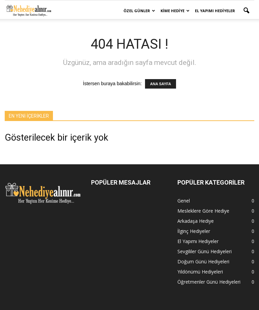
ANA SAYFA (160, 84)
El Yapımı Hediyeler (215, 10)
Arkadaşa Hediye (195, 221)
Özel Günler (139, 10)
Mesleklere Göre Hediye (203, 211)
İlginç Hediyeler (193, 231)
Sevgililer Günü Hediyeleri (204, 251)
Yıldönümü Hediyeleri (200, 271)
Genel (183, 200)
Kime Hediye (175, 10)
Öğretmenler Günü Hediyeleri (208, 282)
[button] (246, 11)
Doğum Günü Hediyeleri (203, 261)
